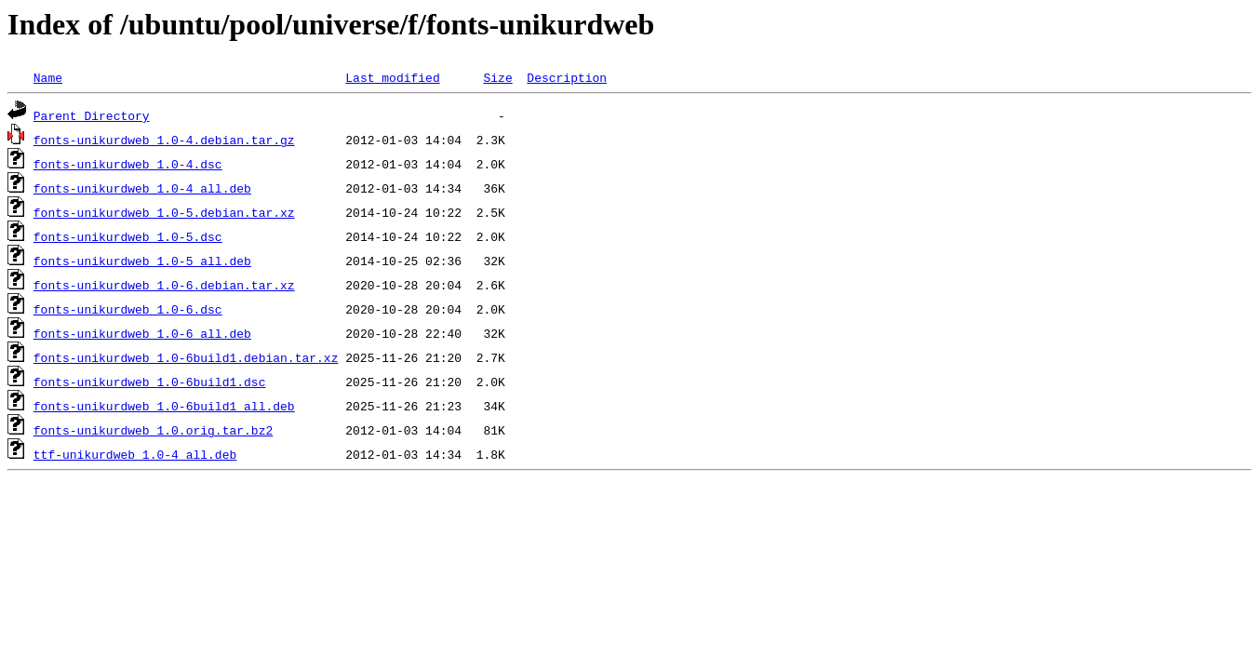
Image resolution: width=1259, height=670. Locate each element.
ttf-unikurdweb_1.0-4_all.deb (134, 454)
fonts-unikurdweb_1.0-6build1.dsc (149, 381)
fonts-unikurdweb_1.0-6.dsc (127, 309)
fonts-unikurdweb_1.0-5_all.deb (142, 260)
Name (47, 77)
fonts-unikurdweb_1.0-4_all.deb (142, 188)
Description (567, 77)
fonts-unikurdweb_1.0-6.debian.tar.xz (164, 284)
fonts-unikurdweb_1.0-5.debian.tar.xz (164, 212)
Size (497, 77)
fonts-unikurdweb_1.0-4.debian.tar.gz (164, 139)
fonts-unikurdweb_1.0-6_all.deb (142, 333)
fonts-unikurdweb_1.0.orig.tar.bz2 (153, 430)
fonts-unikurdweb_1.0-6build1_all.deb (164, 405)
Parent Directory (91, 115)
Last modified (392, 77)
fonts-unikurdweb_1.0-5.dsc (127, 236)
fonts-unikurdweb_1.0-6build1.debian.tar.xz (186, 357)
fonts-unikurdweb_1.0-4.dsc (127, 163)
